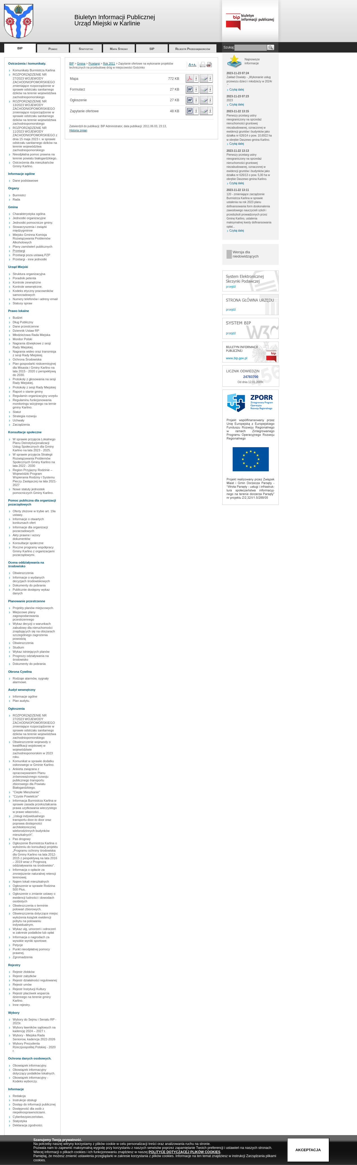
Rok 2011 (109, 63)
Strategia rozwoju (25, 416)
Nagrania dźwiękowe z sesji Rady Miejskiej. (32, 345)
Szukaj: (228, 47)
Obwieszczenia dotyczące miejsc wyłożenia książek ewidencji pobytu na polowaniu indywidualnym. (35, 919)
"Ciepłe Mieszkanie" (26, 792)
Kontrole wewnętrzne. (28, 286)
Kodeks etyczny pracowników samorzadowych (33, 292)
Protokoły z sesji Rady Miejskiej (34, 387)
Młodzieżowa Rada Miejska (31, 335)
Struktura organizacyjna (29, 274)
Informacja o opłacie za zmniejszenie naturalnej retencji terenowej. (34, 873)
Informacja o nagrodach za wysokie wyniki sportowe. (31, 938)
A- (195, 65)
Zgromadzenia (22, 957)
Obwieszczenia (23, 573)
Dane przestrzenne (26, 326)
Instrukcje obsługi (25, 1100)
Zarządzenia (21, 424)
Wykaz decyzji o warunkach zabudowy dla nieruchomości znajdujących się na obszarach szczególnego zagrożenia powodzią (34, 631)
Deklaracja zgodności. (28, 1125)
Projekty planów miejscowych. (33, 608)
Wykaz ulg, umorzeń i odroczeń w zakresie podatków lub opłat (34, 930)
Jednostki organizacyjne (29, 218)
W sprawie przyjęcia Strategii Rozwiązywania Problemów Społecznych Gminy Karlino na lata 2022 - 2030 (34, 460)
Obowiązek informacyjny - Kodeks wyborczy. (30, 1079)
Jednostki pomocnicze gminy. (33, 222)
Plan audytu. (21, 700)
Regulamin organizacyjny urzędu (35, 395)
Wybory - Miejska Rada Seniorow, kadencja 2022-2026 (34, 1037)
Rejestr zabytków (24, 976)
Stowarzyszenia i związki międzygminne (30, 228)
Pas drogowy (22, 839)
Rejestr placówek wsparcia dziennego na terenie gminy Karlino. (32, 997)
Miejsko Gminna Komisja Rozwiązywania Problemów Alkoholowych (31, 238)
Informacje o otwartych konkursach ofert (28, 520)
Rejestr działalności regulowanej (35, 980)
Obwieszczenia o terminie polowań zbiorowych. (30, 907)
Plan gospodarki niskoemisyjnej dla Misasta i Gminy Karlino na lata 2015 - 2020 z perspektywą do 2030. (34, 369)
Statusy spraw (22, 303)
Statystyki (86, 48)
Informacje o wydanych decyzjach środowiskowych (31, 579)
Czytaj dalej (236, 89)
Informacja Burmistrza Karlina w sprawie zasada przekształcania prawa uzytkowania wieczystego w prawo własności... (35, 806)
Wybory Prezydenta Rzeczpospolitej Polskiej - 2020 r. (34, 1047)
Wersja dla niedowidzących (246, 254)
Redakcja (19, 1096)
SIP (151, 48)
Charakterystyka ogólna (29, 214)
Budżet (17, 317)
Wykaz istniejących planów (31, 651)
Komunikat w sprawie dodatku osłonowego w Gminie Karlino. (33, 762)
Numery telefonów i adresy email (35, 299)
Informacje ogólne (25, 696)
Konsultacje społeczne (28, 543)
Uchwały (19, 420)
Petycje (18, 945)
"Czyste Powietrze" (26, 796)
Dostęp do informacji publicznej (34, 1104)
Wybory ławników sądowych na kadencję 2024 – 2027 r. (34, 1029)
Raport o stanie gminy (28, 391)
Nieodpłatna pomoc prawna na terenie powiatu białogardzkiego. (35, 156)
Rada (16, 199)
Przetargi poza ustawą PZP (31, 255)
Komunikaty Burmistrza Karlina (34, 70)
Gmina (81, 63)
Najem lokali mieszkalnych (31, 881)
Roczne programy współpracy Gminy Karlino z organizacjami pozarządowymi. (34, 551)
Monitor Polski (22, 339)
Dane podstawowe (25, 180)
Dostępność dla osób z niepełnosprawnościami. (29, 1110)
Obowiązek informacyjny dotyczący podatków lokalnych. (34, 1071)
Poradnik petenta (24, 278)
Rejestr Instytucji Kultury (29, 989)
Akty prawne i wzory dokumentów (26, 536)
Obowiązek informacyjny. (30, 1065)
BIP (20, 48)
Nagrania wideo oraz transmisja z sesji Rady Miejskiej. (34, 353)
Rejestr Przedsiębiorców (192, 48)
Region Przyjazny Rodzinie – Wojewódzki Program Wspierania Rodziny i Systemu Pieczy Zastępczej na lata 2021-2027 (35, 477)
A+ (191, 64)
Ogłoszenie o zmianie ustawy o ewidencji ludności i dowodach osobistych (34, 897)
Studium (18, 647)
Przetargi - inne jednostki (30, 259)
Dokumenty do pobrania (29, 585)
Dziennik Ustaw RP (26, 330)
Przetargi (19, 250)
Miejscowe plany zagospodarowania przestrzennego (26, 615)
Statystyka (20, 1121)
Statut (17, 412)
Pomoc (52, 48)
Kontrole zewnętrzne (27, 282)
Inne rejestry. (21, 1004)
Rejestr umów (22, 984)
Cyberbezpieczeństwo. (28, 1116)
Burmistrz (19, 195)
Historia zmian (78, 130)
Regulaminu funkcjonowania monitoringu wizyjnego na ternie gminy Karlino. (34, 403)
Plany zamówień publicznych (32, 246)
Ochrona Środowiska (27, 359)
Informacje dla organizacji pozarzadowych (30, 529)
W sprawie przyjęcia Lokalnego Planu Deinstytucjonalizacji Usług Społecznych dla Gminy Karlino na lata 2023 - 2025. (34, 445)
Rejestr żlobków (24, 971)
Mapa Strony (119, 48)
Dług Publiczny (23, 322)
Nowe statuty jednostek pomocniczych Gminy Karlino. (33, 490)
